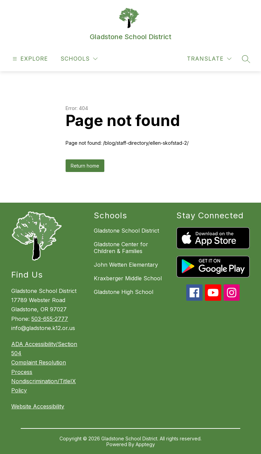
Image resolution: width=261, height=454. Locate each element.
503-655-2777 (49, 318)
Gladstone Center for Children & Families (121, 247)
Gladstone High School (123, 291)
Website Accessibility (37, 406)
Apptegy (145, 444)
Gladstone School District (126, 230)
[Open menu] (29, 58)
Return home (85, 166)
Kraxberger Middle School (128, 278)
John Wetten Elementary (126, 264)
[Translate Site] (209, 58)
